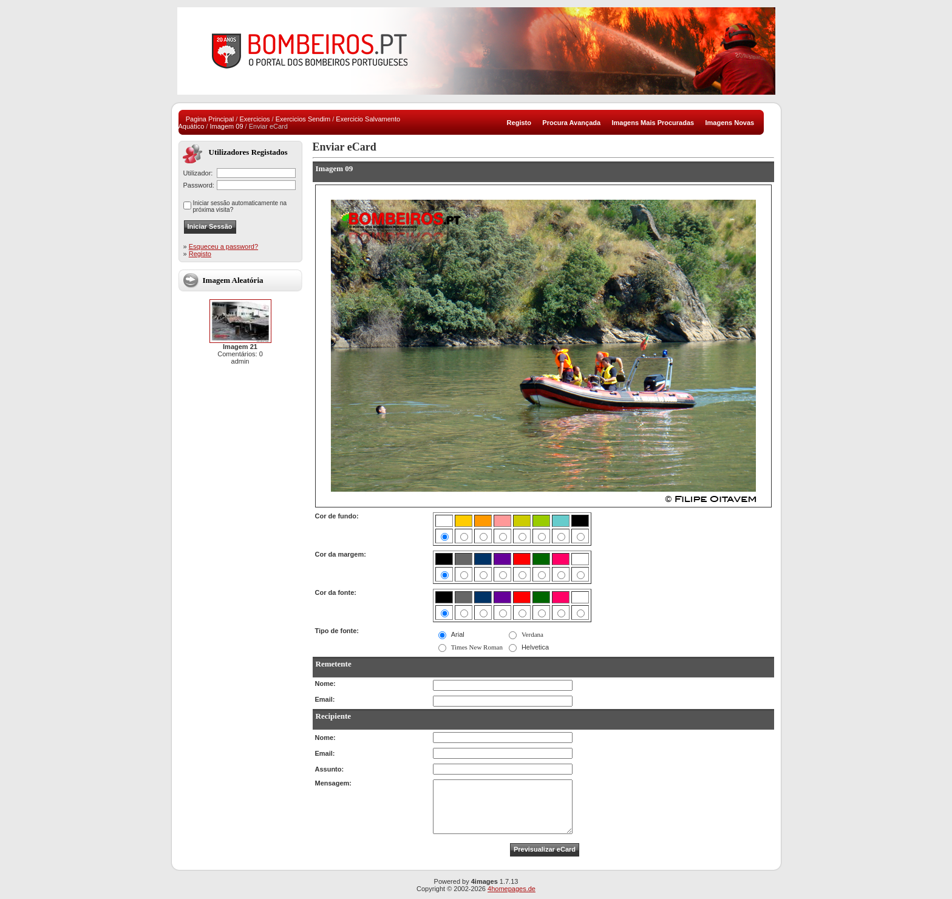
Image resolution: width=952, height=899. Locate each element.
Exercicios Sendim (303, 119)
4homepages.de (512, 888)
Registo (200, 253)
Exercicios (254, 119)
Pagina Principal (210, 119)
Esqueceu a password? (223, 246)
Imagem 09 (226, 126)
